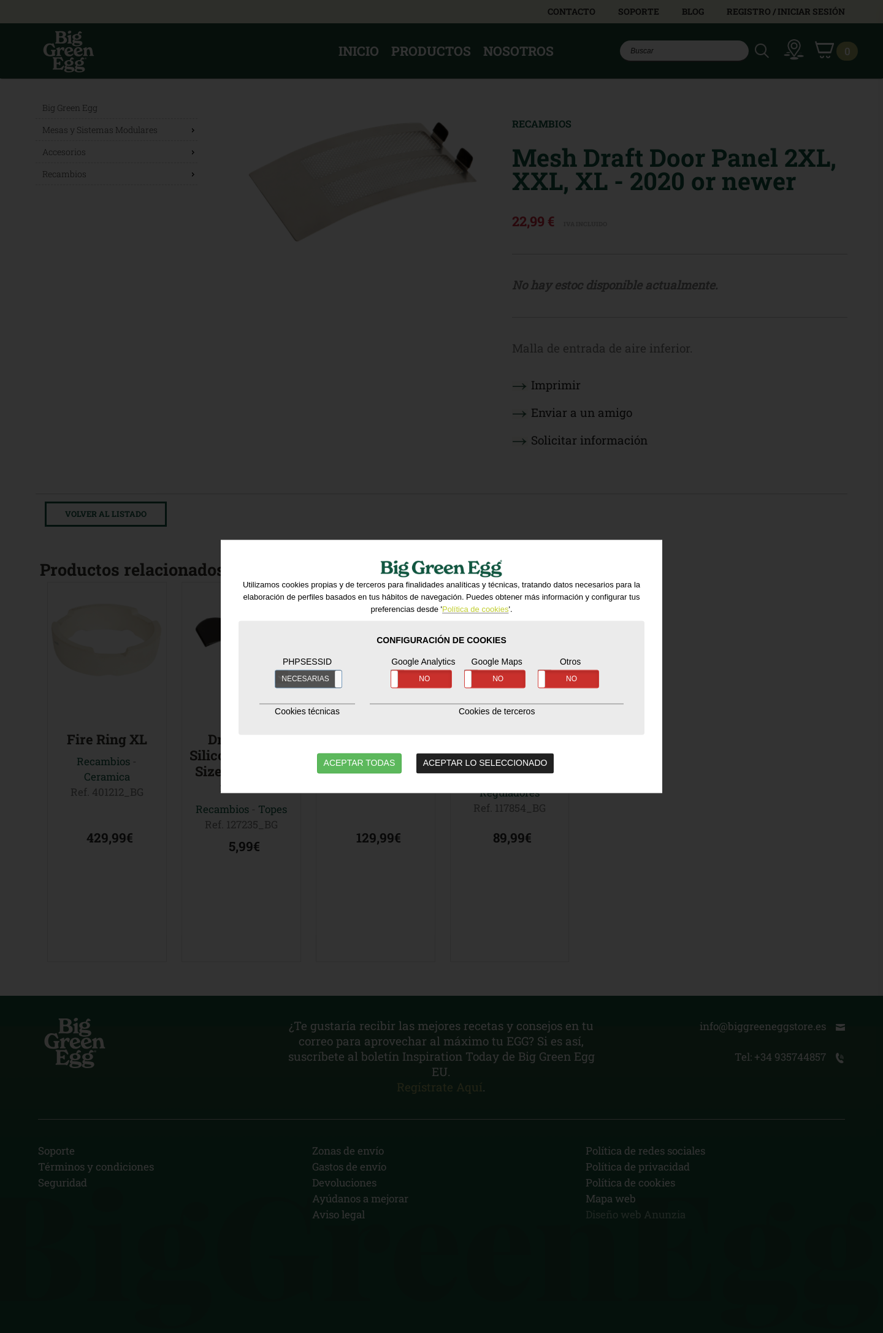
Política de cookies (475, 609)
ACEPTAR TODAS (360, 763)
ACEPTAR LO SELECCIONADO (485, 763)
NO (424, 679)
